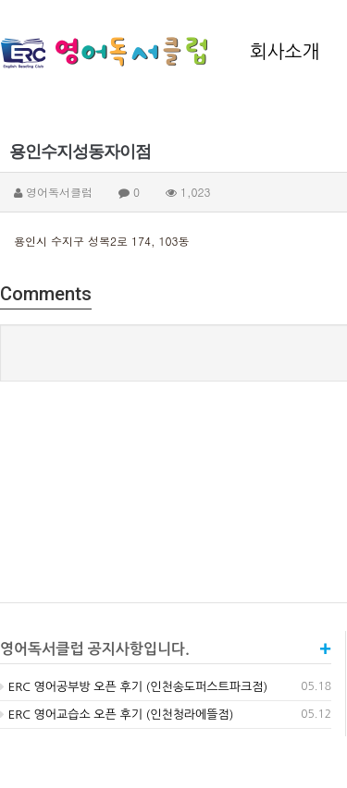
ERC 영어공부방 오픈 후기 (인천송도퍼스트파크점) (133, 687)
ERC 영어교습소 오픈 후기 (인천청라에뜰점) (116, 715)
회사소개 (284, 51)
